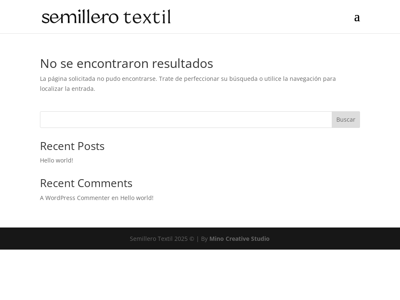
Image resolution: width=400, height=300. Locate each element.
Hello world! (56, 160)
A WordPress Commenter (75, 198)
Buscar (345, 119)
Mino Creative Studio (239, 238)
